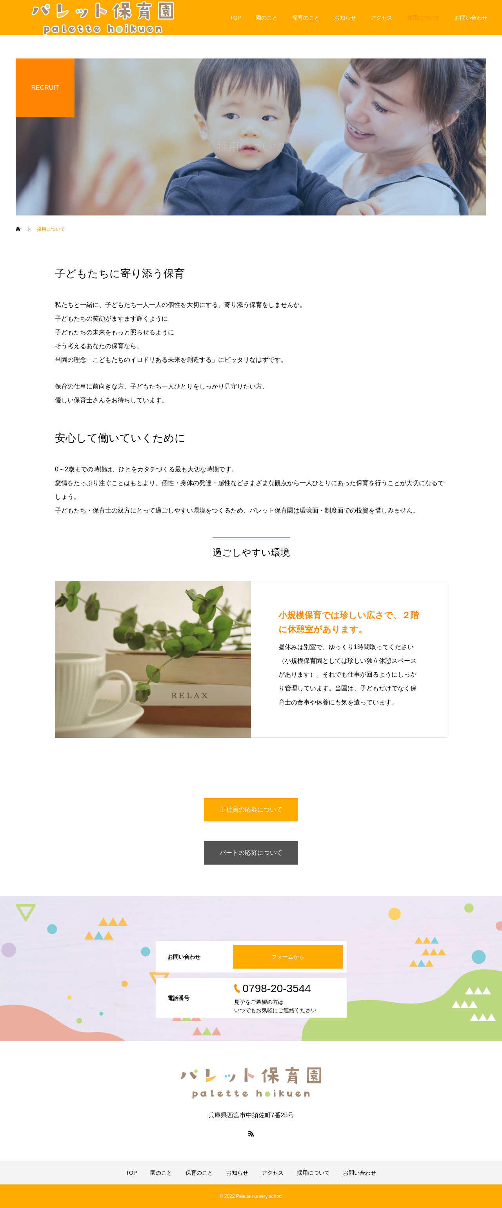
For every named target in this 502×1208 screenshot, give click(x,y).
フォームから (287, 957)
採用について (423, 18)
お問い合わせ (471, 18)
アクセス (382, 18)
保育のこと (306, 18)
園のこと (267, 18)
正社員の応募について (251, 809)
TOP (235, 18)
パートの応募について (251, 852)
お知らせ (345, 18)
